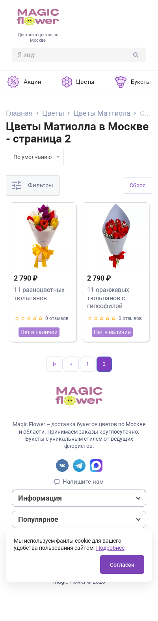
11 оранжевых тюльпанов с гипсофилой (108, 298)
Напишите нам (83, 481)
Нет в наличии (39, 332)
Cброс (137, 185)
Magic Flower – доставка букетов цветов (65, 424)
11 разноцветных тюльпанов (39, 294)
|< (54, 364)
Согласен (122, 565)
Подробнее (110, 548)
